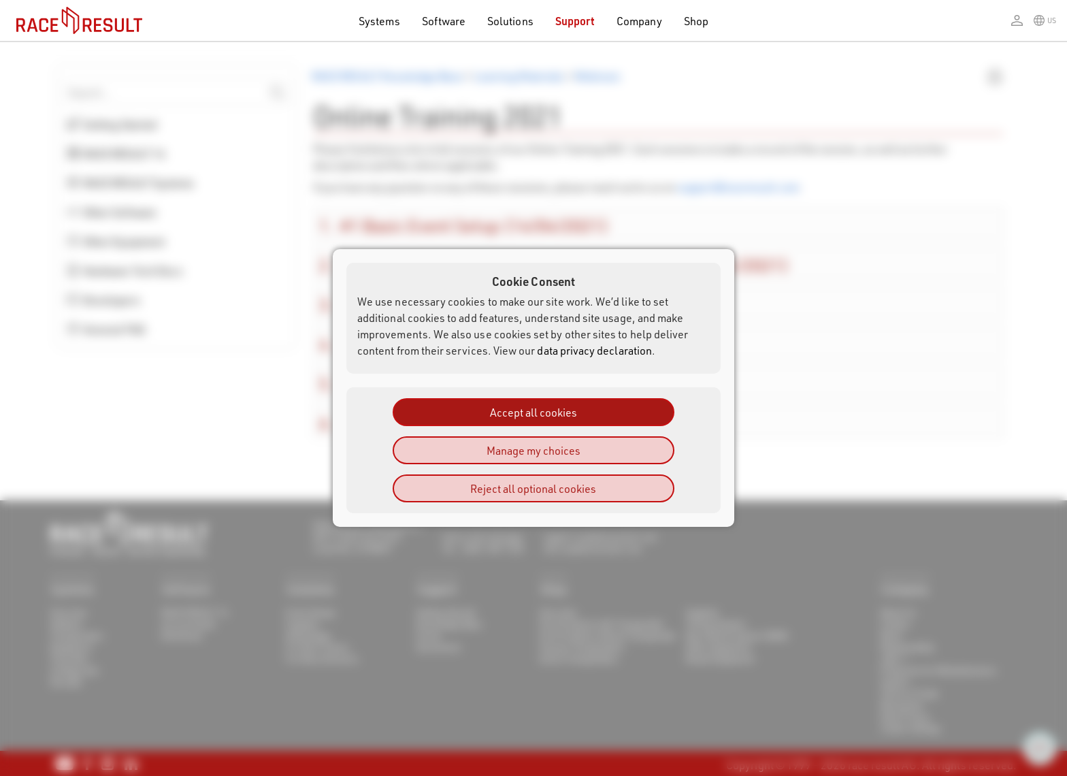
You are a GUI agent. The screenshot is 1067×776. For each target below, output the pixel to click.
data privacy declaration (594, 350)
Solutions (510, 21)
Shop (696, 21)
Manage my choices (533, 450)
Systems (379, 21)
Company (639, 21)
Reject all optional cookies (533, 488)
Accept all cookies (533, 412)
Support (575, 21)
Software (444, 21)
